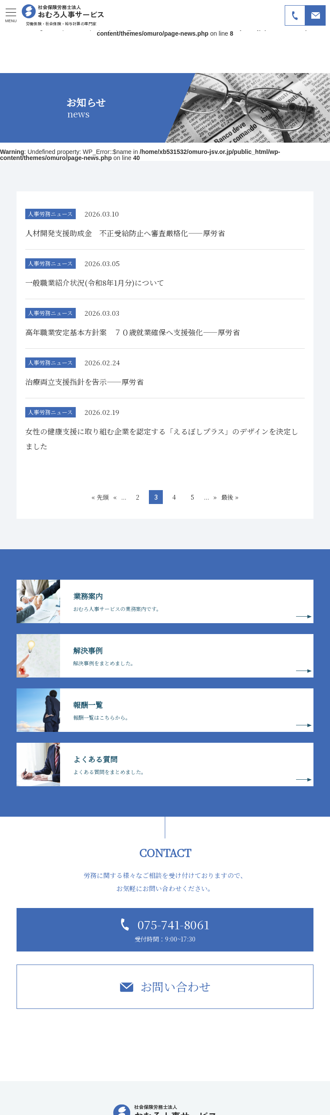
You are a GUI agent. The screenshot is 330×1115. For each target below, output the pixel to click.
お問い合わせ (175, 986)
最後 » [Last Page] (230, 497)
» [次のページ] (215, 497)
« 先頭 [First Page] (100, 497)
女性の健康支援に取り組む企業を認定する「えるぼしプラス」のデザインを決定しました (161, 438)
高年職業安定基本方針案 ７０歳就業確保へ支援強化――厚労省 (132, 332)
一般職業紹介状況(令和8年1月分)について (94, 282)
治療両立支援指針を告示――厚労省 (84, 381)
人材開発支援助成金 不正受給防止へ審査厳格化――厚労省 (125, 232)
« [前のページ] (115, 497)
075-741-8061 (173, 924)
